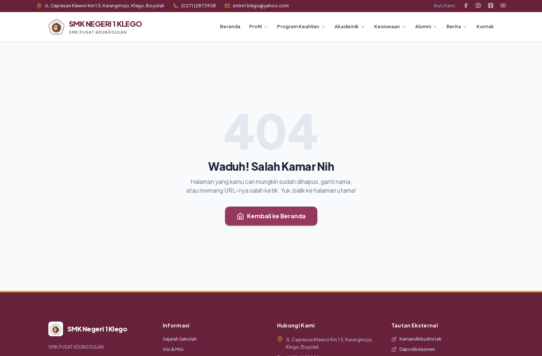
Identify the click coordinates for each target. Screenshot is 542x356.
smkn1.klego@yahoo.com (257, 5)
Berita (457, 26)
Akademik (350, 26)
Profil (258, 26)
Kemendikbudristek (416, 339)
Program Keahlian (301, 26)
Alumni (426, 26)
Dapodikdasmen (413, 349)
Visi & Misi (173, 349)
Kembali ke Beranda (271, 216)
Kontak (485, 26)
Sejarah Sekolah (180, 339)
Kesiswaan (390, 26)
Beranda (230, 26)
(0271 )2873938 (194, 5)
